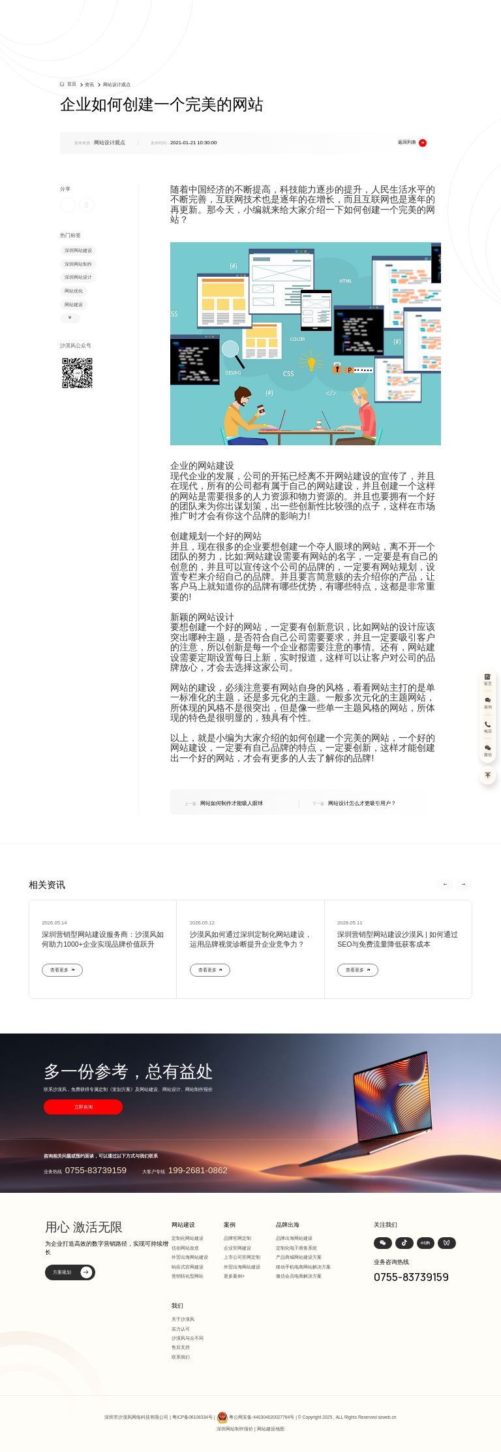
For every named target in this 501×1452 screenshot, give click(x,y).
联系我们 (181, 1357)
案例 (229, 1225)
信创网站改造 (185, 1248)
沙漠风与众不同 (188, 1338)
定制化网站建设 (188, 1238)
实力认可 (181, 1329)
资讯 (89, 84)
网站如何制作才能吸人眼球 (224, 803)
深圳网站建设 (78, 250)
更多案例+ (234, 1276)
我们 (177, 1305)
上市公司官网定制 (242, 1257)
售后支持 (181, 1347)
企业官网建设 (237, 1248)
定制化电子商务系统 (296, 1248)
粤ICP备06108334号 (192, 1417)
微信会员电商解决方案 (299, 1276)
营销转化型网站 (188, 1276)
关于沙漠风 (183, 1319)
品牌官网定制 (237, 1238)
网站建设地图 (270, 1429)
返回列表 (412, 143)
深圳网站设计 (78, 277)
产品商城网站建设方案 (299, 1257)
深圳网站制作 (78, 264)
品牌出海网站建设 (294, 1238)
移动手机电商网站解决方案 (303, 1267)
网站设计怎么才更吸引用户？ (354, 803)
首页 (71, 84)
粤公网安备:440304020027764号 (261, 1417)
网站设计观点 (116, 84)
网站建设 (74, 304)
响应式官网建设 (188, 1267)
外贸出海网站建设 (190, 1257)
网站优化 (74, 291)
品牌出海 (287, 1225)
